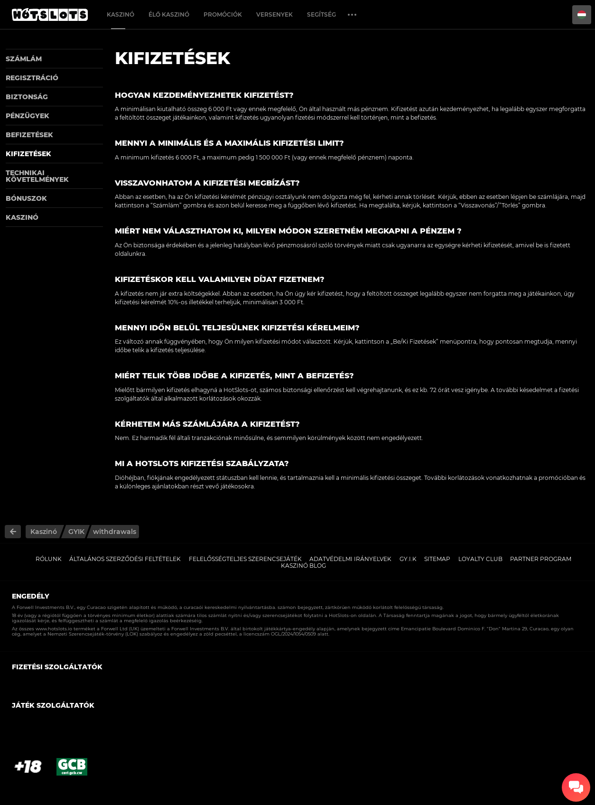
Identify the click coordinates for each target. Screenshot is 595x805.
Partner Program (540, 558)
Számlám (24, 59)
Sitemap (437, 558)
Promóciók (223, 14)
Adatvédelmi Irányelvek (350, 558)
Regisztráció (32, 78)
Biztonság (27, 97)
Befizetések (29, 135)
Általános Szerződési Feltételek (125, 558)
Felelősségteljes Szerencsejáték (245, 558)
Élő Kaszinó (169, 14)
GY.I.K (408, 558)
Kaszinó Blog (303, 565)
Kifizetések (28, 154)
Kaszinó (120, 14)
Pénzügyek (27, 116)
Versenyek (274, 14)
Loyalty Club (480, 558)
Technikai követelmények (37, 176)
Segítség (321, 14)
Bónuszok (26, 198)
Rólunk (49, 558)
